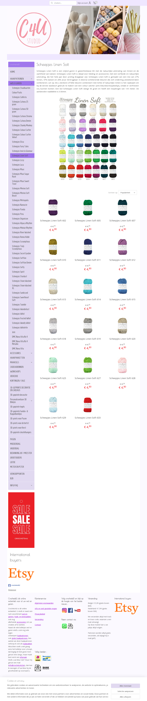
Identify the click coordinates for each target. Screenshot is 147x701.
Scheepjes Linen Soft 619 (88, 338)
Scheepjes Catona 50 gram (20, 110)
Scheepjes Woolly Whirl (21, 323)
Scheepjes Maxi (18, 169)
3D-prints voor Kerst (18, 427)
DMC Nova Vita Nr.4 (20, 336)
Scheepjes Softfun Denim (21, 262)
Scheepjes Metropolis (20, 200)
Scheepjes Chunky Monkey (22, 125)
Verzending (39, 619)
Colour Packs (17, 92)
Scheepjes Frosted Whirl (21, 318)
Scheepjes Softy (18, 267)
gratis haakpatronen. (20, 638)
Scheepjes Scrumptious (21, 241)
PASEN (13, 439)
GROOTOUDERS (16, 457)
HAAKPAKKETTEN (17, 357)
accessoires (21, 622)
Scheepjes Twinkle (19, 304)
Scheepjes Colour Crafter (21, 130)
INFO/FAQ (21, 485)
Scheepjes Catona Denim (21, 120)
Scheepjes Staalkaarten (21, 88)
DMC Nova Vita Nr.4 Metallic (20, 342)
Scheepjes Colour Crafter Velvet (21, 136)
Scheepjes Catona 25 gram (20, 103)
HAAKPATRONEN (21, 78)
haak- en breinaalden (22, 616)
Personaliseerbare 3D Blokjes (21, 400)
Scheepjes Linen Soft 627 (88, 377)
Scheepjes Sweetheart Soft (20, 298)
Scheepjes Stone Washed (21, 281)
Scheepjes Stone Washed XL (21, 287)
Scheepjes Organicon (20, 218)
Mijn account (84, 2)
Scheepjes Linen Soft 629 (53, 417)
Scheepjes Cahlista (19, 97)
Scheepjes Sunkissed (20, 292)
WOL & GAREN (21, 83)
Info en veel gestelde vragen (46, 608)
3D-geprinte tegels (17, 406)
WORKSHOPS (15, 371)
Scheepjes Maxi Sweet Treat (20, 182)
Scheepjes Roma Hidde (20, 237)
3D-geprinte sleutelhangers (20, 432)
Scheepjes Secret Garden (21, 253)
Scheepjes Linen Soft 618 (53, 338)
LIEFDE (12, 462)
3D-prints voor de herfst (19, 423)
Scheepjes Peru (18, 214)
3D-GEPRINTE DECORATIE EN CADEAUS (20, 389)
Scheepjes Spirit (18, 271)
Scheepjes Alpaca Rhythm (22, 223)
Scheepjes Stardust (19, 276)
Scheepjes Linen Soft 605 (88, 220)
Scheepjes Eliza (18, 141)
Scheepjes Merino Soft (20, 188)
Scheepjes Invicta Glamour (22, 151)
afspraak (23, 657)
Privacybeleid (40, 614)
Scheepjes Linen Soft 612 (122, 259)
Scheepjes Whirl (18, 313)
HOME (12, 71)
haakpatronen (22, 635)
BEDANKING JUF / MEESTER (21, 453)
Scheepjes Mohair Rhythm (22, 227)
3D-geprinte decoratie (18, 394)
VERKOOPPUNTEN (17, 473)
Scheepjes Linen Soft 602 (53, 220)
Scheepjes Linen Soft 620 (122, 338)
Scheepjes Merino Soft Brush (20, 194)
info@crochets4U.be (17, 665)
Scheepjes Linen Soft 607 (122, 220)
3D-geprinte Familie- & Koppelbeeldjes (19, 412)
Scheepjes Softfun (19, 258)
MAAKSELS (21, 362)
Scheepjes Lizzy (18, 160)
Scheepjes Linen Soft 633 (88, 417)
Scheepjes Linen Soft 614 (88, 299)
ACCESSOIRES (21, 353)
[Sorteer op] (127, 192)
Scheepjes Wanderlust (20, 309)
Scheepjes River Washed (21, 232)
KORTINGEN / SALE (17, 380)
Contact (38, 625)
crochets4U (14, 585)
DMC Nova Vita (18, 348)
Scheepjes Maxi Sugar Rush (20, 175)
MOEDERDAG (15, 444)
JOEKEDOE (14, 376)
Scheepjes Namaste (19, 205)
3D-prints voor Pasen (18, 418)
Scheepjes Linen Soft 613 (53, 299)
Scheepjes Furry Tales (20, 146)
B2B (11, 478)
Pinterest (12, 590)
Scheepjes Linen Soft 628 (122, 377)
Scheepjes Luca (18, 164)
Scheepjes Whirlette (20, 327)
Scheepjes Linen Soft (20, 155)
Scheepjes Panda (18, 209)
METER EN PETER (17, 466)
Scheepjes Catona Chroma (22, 116)
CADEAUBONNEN (16, 367)
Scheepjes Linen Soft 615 (122, 299)
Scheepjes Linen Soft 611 (88, 259)
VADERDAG (14, 448)
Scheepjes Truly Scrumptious (18, 247)
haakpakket (27, 644)
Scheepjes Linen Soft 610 (53, 259)
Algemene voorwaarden (44, 603)
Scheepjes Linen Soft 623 (53, 377)
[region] (57, 691)
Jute (13, 332)
